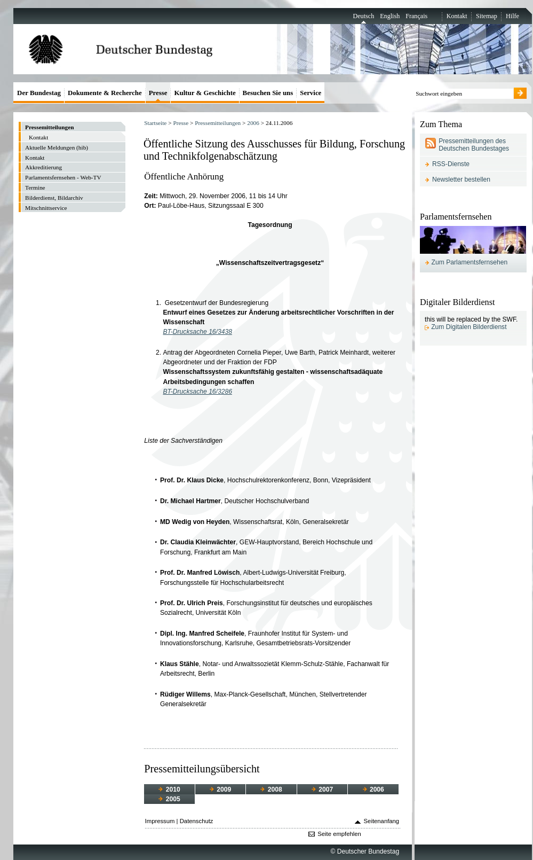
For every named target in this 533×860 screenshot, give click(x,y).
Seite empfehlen (339, 834)
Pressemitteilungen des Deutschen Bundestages (474, 144)
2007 (322, 789)
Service (310, 93)
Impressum (160, 821)
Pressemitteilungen (218, 123)
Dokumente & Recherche (105, 93)
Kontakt (457, 16)
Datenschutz (196, 821)
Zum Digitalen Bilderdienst (468, 327)
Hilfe (512, 16)
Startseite (155, 123)
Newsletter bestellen (461, 179)
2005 (169, 799)
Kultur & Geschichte (204, 93)
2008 (271, 789)
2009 (220, 789)
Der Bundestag (39, 93)
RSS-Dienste (451, 164)
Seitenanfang (382, 821)
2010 (169, 789)
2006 (253, 123)
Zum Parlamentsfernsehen (470, 262)
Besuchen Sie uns (268, 93)
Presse (180, 123)
